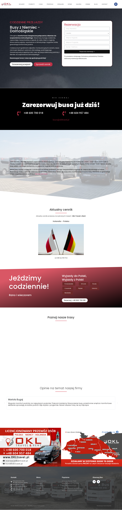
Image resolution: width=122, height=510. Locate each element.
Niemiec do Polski (41, 174)
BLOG (96, 4)
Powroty (32, 4)
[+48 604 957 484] (64, 113)
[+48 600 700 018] (19, 113)
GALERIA (78, 4)
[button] (61, 84)
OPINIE (70, 4)
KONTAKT (104, 4)
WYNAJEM (60, 4)
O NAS (41, 4)
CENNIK (87, 4)
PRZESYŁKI (50, 4)
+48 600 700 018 (33, 112)
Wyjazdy (21, 4)
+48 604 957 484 (78, 112)
